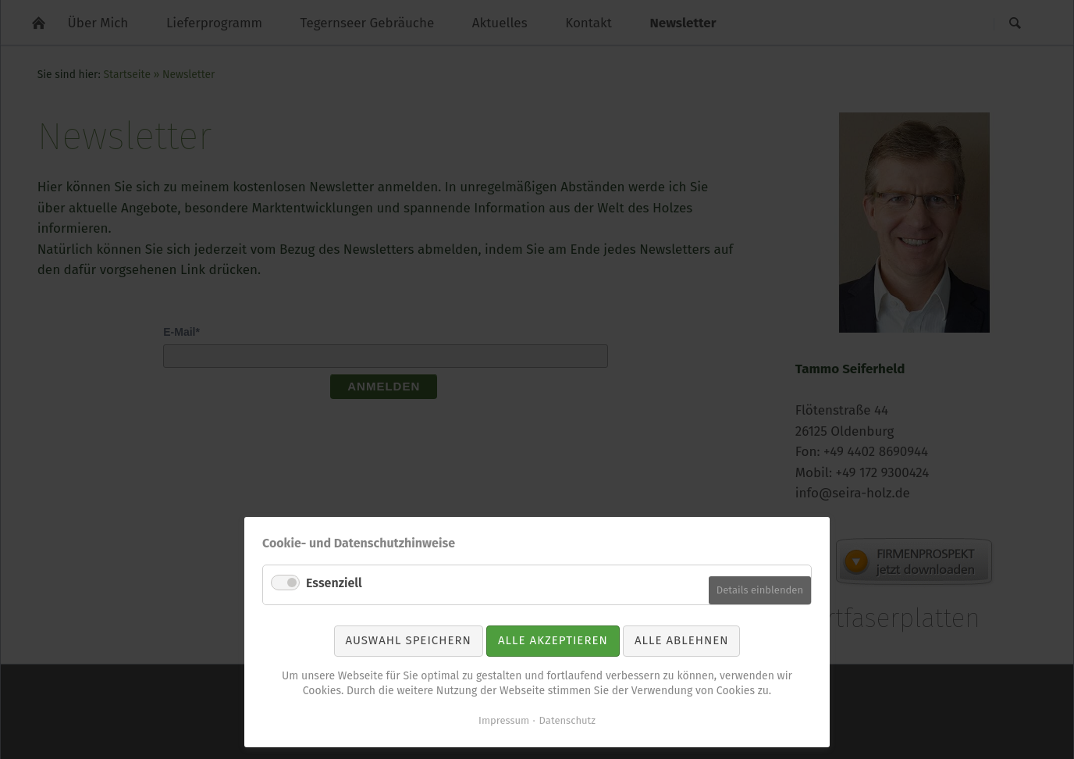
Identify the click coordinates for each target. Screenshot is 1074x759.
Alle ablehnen (681, 640)
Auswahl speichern (408, 640)
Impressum (503, 720)
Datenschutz (567, 720)
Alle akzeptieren (553, 640)
